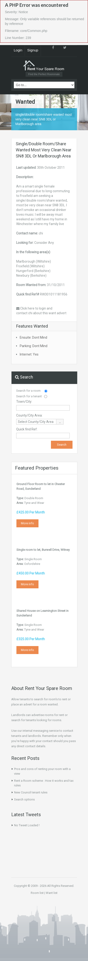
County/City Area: (29, 415)
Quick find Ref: (27, 429)
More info (27, 523)
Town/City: (24, 401)
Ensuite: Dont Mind (33, 337)
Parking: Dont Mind (33, 346)
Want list (51, 893)
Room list (37, 893)
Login (18, 50)
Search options (24, 799)
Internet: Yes (29, 354)
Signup (32, 50)
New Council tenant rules (30, 792)
